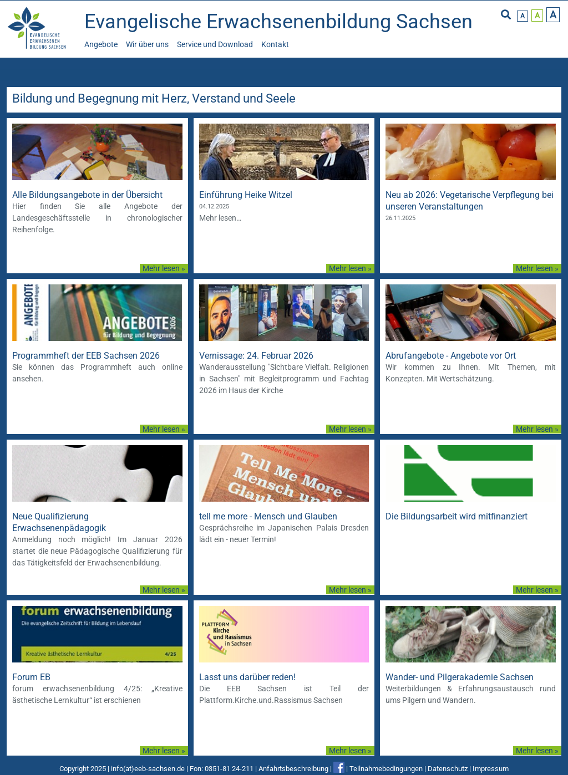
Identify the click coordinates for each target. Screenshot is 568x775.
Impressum (491, 768)
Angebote (101, 44)
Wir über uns (147, 44)
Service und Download (215, 44)
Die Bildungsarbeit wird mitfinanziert (457, 516)
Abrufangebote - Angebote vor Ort (451, 355)
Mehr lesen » (164, 268)
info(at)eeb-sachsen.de (148, 768)
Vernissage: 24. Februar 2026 (256, 355)
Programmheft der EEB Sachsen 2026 (86, 355)
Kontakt (275, 44)
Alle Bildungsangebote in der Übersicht (87, 195)
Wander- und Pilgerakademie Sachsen (460, 677)
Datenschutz (448, 768)
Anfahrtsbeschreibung (293, 768)
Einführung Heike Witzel (245, 195)
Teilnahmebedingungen (386, 768)
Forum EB (31, 677)
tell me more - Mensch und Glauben (268, 516)
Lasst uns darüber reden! (247, 677)
